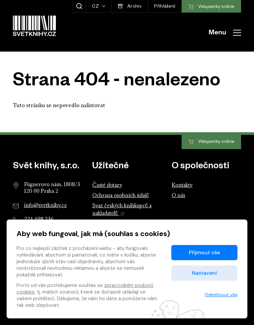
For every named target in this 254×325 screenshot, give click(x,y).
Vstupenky (211, 142)
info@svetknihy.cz (45, 205)
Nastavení (204, 272)
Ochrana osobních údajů (120, 195)
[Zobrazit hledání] (79, 6)
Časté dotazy (107, 185)
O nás (178, 195)
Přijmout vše (204, 252)
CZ (96, 7)
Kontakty (182, 185)
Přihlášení (164, 7)
